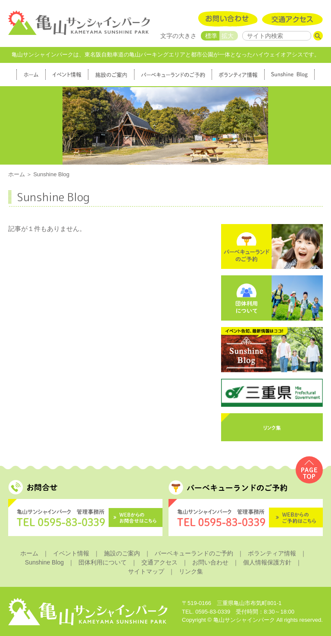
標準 (211, 35)
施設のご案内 (122, 553)
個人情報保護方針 (267, 562)
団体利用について (102, 562)
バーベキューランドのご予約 (194, 553)
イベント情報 (71, 553)
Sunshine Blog (44, 562)
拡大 (228, 35)
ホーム (16, 174)
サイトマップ (146, 571)
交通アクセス (159, 562)
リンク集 (191, 571)
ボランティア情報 (272, 553)
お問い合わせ (210, 562)
